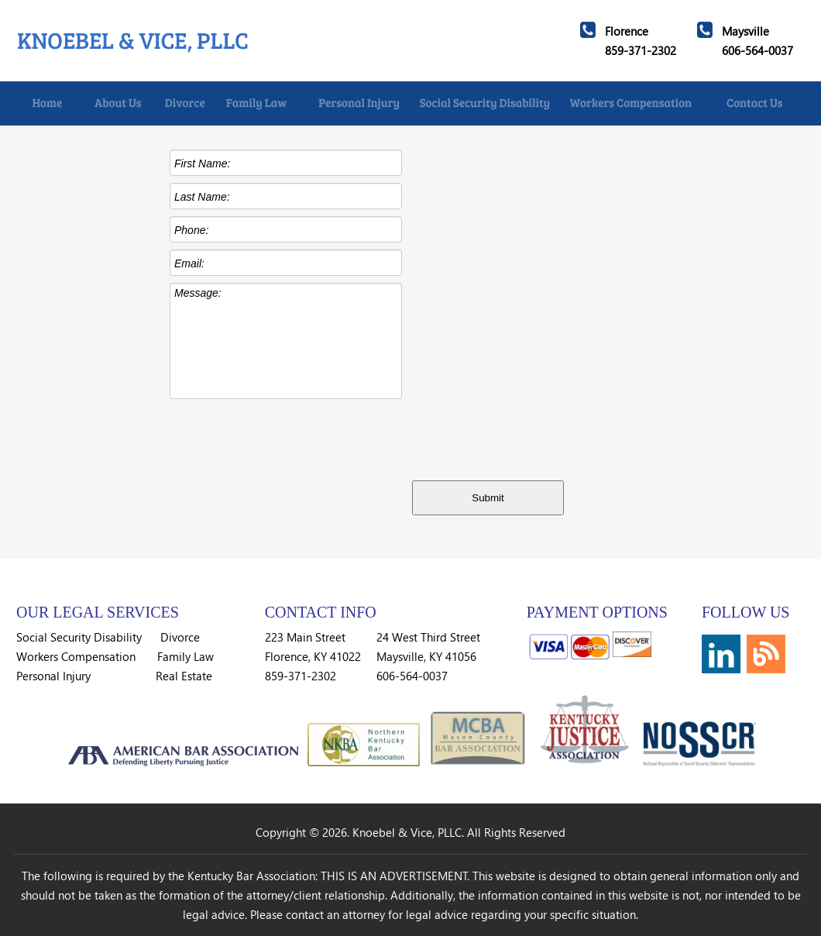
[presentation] (526, 436)
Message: (286, 341)
